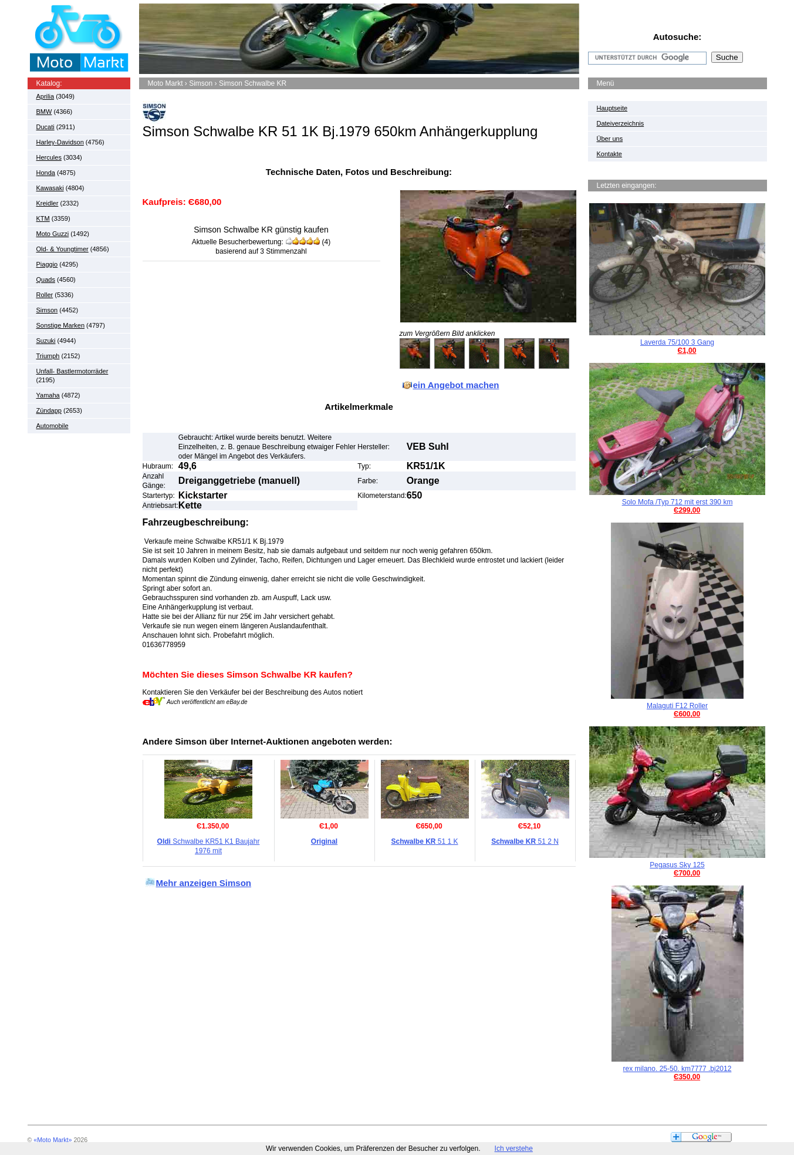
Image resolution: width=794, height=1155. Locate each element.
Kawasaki (50, 187)
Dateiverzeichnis (620, 123)
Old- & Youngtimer (62, 248)
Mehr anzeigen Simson (204, 883)
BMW (44, 111)
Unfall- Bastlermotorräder (72, 371)
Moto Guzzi (52, 233)
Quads (45, 279)
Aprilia (45, 96)
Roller (44, 294)
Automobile (52, 425)
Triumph (48, 355)
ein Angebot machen (456, 385)
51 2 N (525, 841)
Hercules (49, 157)
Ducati (45, 126)
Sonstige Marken (60, 325)
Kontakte (609, 153)
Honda (45, 172)
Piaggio (47, 264)
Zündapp (49, 410)
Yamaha (48, 395)
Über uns (610, 138)
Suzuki (46, 340)
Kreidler (47, 203)
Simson (47, 310)
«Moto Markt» (52, 1139)
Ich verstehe (514, 1148)
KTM (43, 218)
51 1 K (424, 841)
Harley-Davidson (60, 142)
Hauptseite (612, 108)
